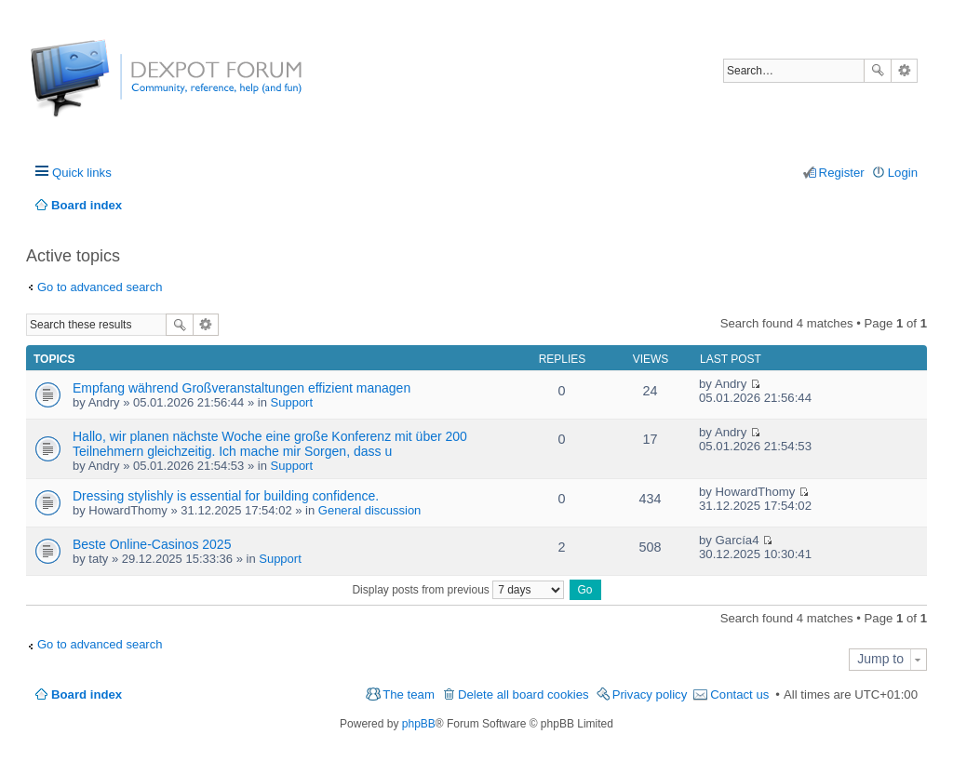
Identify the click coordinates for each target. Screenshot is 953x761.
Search (878, 71)
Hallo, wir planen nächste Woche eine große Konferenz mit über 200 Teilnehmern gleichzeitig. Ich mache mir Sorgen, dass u (270, 444)
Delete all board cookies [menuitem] (523, 694)
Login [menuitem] (903, 173)
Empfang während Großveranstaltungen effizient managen (241, 387)
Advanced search (904, 71)
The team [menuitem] (409, 694)
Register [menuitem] (842, 173)
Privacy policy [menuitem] (650, 694)
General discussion (370, 510)
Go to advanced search (99, 287)
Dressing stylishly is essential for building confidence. (226, 495)
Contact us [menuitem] (739, 694)
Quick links (82, 173)
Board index (86, 694)
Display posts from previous (458, 589)
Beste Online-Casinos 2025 (152, 544)
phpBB (419, 723)
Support (292, 402)
